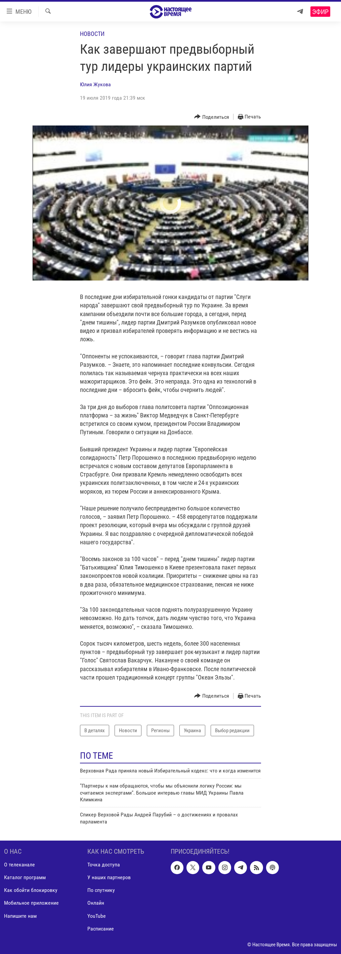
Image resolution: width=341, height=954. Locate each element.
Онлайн (95, 903)
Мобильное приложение (31, 903)
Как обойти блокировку (30, 890)
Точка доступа (103, 865)
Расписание (100, 928)
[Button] (211, 116)
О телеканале (19, 865)
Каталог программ (25, 877)
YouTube (96, 916)
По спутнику (101, 890)
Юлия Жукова (95, 84)
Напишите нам (20, 916)
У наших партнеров (109, 877)
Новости (92, 33)
